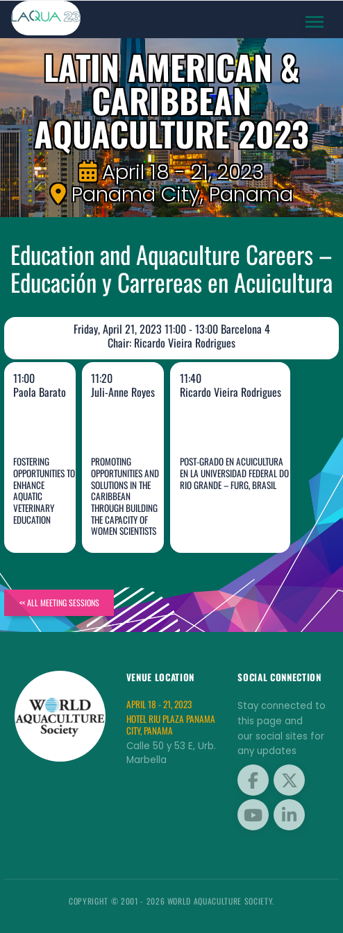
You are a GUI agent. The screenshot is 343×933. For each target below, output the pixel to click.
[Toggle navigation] (315, 22)
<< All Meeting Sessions (59, 602)
